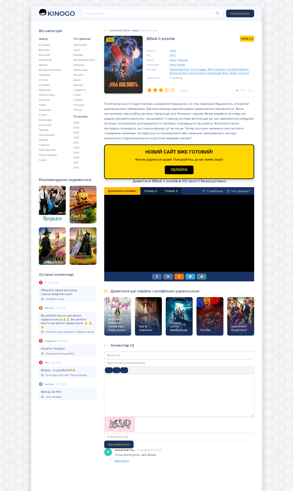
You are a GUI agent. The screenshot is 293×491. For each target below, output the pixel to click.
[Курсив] (116, 370)
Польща (78, 104)
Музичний (45, 124)
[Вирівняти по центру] (141, 370)
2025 (76, 122)
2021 (76, 142)
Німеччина (80, 69)
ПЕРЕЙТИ (179, 170)
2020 (76, 147)
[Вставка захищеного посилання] (191, 370)
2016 (76, 167)
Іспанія (77, 99)
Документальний (50, 69)
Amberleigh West (217, 73)
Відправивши (119, 444)
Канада (78, 54)
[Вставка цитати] (200, 370)
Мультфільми (47, 149)
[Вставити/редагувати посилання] (183, 370)
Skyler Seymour (239, 73)
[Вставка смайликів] (175, 370)
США (76, 49)
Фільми (43, 139)
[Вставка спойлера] (216, 370)
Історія (43, 79)
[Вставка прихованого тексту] (223, 370)
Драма (43, 64)
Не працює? (238, 191)
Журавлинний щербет (58, 353)
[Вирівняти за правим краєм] (149, 370)
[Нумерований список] (166, 370)
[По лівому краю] (133, 370)
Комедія (44, 84)
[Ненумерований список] (158, 370)
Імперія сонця (52, 299)
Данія (77, 79)
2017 (76, 162)
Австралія (80, 44)
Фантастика (47, 94)
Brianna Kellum (179, 73)
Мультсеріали (48, 154)
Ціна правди (51, 397)
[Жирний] (109, 370)
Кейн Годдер (198, 69)
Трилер (43, 129)
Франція (78, 64)
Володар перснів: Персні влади (64, 375)
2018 (76, 157)
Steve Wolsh (177, 64)
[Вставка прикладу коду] (208, 370)
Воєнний (44, 54)
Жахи (42, 104)
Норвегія (79, 89)
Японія (77, 109)
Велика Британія (84, 59)
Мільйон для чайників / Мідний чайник (67, 332)
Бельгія (78, 74)
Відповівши (122, 460)
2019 (76, 152)
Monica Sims (197, 73)
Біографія (45, 119)
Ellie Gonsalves (217, 69)
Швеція (78, 84)
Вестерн (44, 49)
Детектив (45, 59)
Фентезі (44, 99)
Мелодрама (47, 134)
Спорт (43, 114)
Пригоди (44, 74)
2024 (76, 127)
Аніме (43, 159)
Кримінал (45, 89)
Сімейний (45, 109)
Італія (77, 94)
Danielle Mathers (237, 69)
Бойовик (44, 44)
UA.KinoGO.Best (119, 30)
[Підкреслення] (124, 370)
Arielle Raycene (179, 69)
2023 (76, 132)
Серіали (44, 144)
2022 (76, 137)
